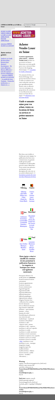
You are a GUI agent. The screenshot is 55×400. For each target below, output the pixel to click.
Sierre (23, 249)
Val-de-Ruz (31, 228)
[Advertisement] (28, 12)
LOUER (3, 35)
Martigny (23, 246)
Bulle (25, 193)
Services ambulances (7, 73)
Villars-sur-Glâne (23, 196)
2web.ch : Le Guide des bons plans (6, 59)
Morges (31, 247)
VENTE (3, 33)
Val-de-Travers (31, 222)
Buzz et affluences (6, 70)
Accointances (5, 66)
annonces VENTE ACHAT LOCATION (7, 45)
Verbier (25, 244)
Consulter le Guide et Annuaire (27, 71)
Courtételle (23, 222)
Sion (21, 244)
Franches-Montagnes (23, 225)
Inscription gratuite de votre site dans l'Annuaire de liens (27, 176)
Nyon (31, 251)
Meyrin (31, 199)
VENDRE (9, 33)
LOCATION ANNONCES (7, 36)
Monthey (23, 247)
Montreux (32, 244)
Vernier (31, 195)
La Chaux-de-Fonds (31, 219)
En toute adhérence (6, 67)
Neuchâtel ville (32, 217)
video (21, 341)
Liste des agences (6, 72)
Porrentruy (23, 219)
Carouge (31, 201)
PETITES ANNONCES (5, 40)
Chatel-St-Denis (23, 200)
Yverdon (31, 249)
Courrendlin (23, 220)
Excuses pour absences (5, 63)
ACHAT (3, 31)
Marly (25, 201)
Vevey (32, 246)
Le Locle (31, 225)
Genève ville (31, 192)
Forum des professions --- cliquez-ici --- (7, 83)
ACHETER (9, 31)
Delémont (23, 217)
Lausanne (32, 242)
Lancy (32, 197)
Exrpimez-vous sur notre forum (27, 96)
